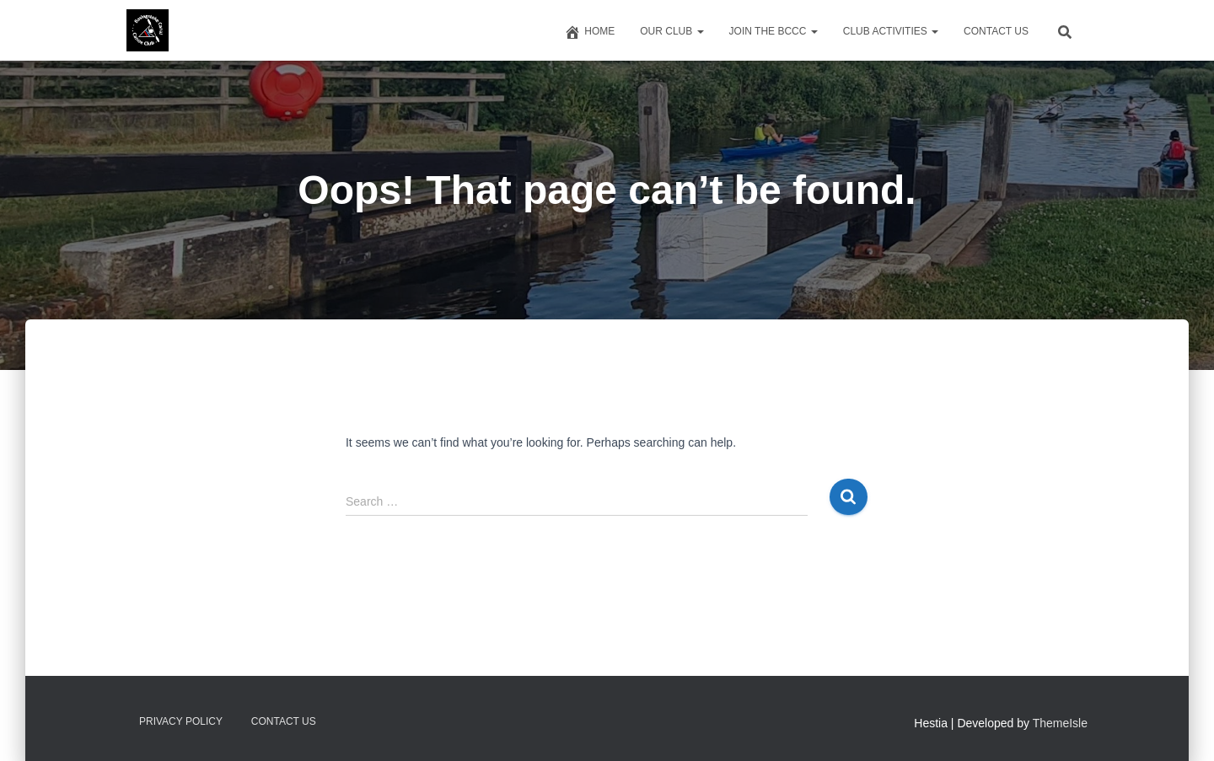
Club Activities (890, 31)
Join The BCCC (773, 31)
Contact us (996, 31)
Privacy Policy (181, 721)
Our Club (671, 31)
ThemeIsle (1060, 723)
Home (589, 32)
